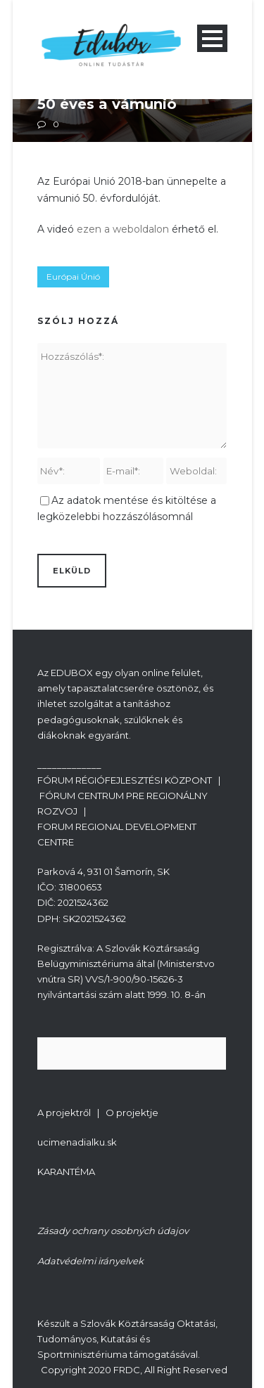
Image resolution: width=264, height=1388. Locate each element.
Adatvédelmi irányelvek (90, 1260)
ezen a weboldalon (123, 229)
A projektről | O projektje (97, 1112)
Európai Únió (73, 276)
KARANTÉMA (66, 1171)
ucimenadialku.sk (77, 1142)
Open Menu (212, 38)
